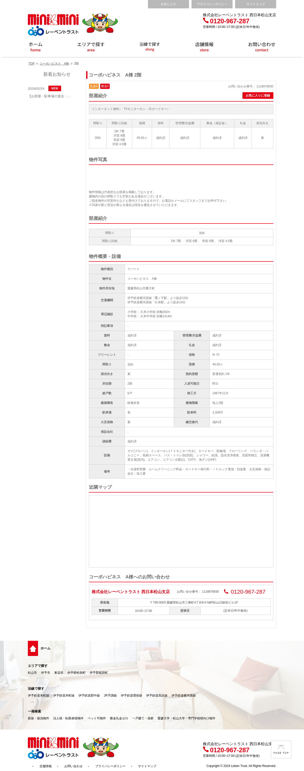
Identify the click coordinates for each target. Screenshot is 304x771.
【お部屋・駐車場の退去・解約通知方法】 (50, 96)
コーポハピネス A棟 (54, 63)
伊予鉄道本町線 (38, 695)
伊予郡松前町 (76, 672)
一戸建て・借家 (143, 718)
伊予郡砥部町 (99, 672)
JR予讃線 (110, 695)
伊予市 (45, 672)
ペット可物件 (97, 718)
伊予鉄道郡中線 (89, 695)
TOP (31, 63)
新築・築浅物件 (38, 718)
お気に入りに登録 (258, 95)
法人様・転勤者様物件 (68, 718)
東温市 (58, 672)
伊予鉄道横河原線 (184, 695)
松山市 (32, 672)
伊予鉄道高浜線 (156, 695)
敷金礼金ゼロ (119, 718)
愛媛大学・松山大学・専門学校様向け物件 (186, 718)
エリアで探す (38, 666)
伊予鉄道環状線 (131, 695)
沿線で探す (36, 688)
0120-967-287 (226, 21)
